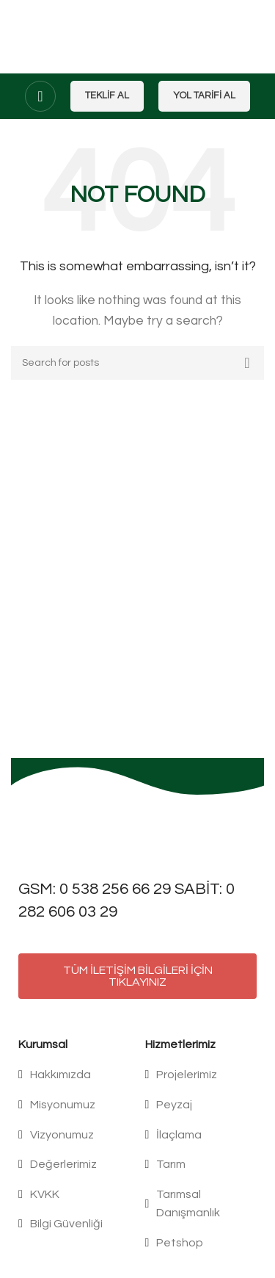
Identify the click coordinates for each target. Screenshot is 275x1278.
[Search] (137, 363)
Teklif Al (107, 95)
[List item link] (74, 1075)
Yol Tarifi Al (204, 95)
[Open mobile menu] (40, 96)
